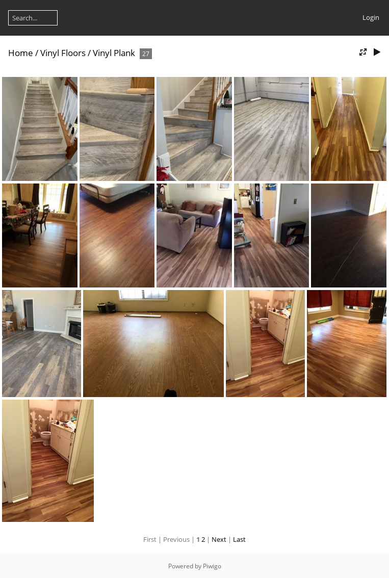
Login (370, 17)
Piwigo (212, 566)
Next (219, 539)
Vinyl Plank (114, 53)
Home (20, 53)
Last (239, 539)
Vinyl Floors (63, 53)
